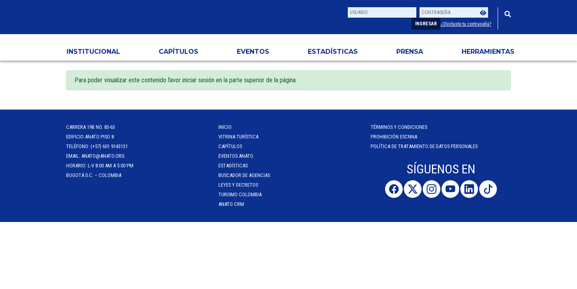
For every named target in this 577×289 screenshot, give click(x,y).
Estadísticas (333, 51)
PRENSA (409, 51)
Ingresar (426, 23)
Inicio (225, 127)
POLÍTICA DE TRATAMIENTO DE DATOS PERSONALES (424, 146)
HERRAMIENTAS (488, 51)
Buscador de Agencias (244, 175)
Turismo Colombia (240, 194)
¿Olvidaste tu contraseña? (465, 24)
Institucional (93, 51)
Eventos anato (235, 156)
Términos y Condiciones (399, 127)
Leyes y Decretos (238, 185)
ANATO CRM (231, 204)
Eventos (253, 51)
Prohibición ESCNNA (394, 137)
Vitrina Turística (238, 137)
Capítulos (178, 51)
